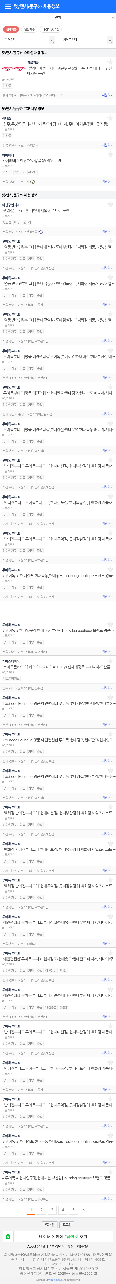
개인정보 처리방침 (61, 1246)
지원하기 (107, 95)
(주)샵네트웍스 (54, 1279)
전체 (58, 17)
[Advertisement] (58, 609)
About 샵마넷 (36, 1246)
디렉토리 (8, 6)
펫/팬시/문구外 (27, 6)
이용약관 (83, 1246)
